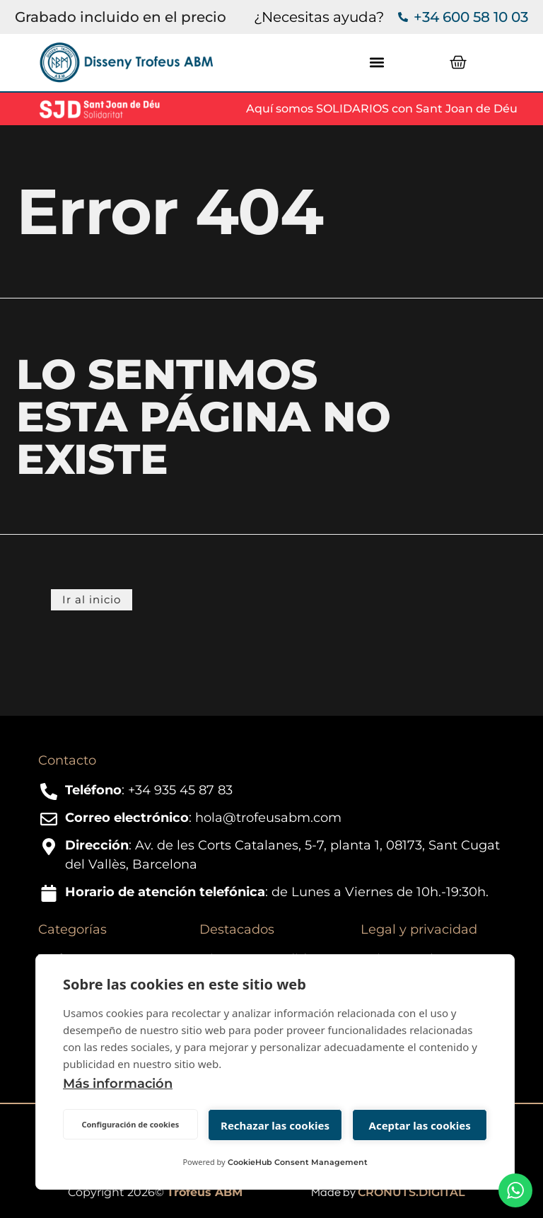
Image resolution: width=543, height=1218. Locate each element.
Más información (118, 1083)
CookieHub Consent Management (298, 1162)
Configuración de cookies (130, 1124)
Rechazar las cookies (275, 1125)
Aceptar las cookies (420, 1125)
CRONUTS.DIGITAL (411, 1192)
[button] (376, 62)
